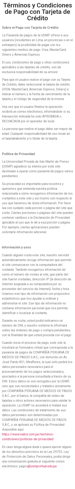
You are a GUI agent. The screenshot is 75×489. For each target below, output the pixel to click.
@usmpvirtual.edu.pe (42, 466)
